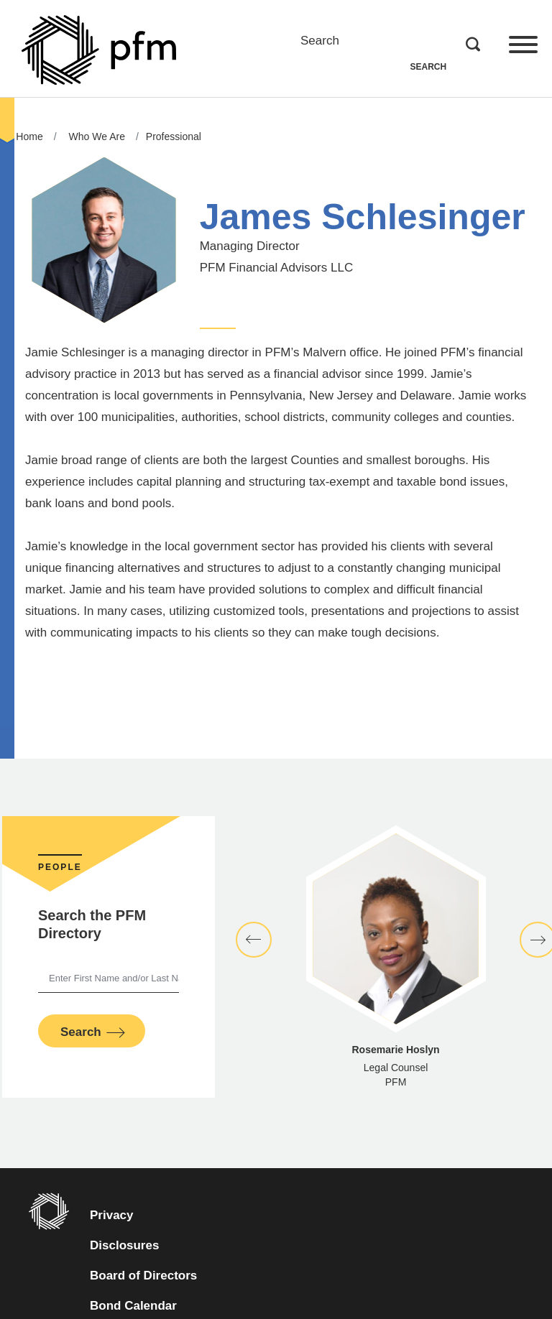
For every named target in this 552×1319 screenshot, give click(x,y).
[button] (254, 940)
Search (319, 40)
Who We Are (97, 136)
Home (29, 136)
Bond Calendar (158, 1304)
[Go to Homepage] (99, 50)
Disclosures (124, 1245)
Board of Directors (143, 1275)
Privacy (112, 1215)
